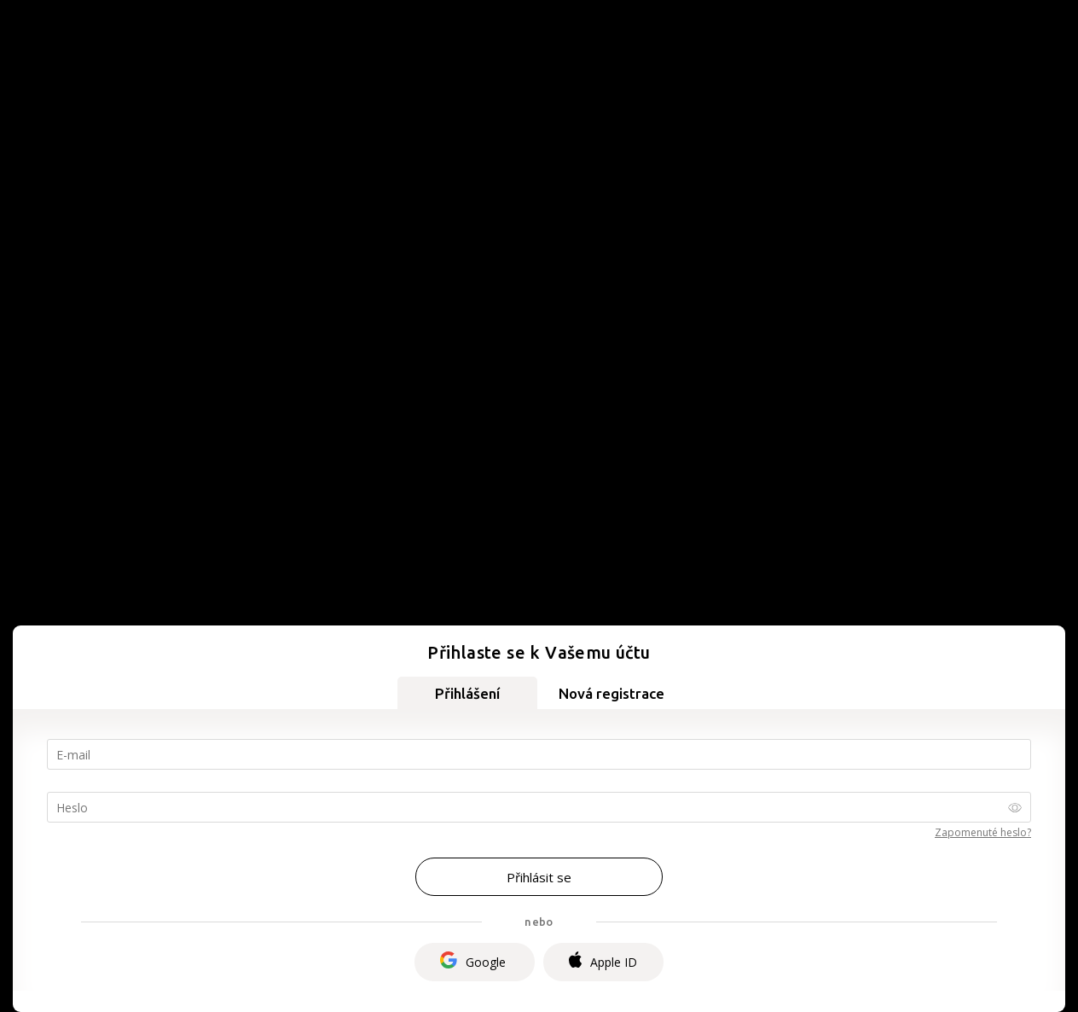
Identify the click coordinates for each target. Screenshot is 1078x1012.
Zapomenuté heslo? (983, 832)
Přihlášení (467, 693)
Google (473, 962)
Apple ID (603, 961)
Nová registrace (611, 693)
